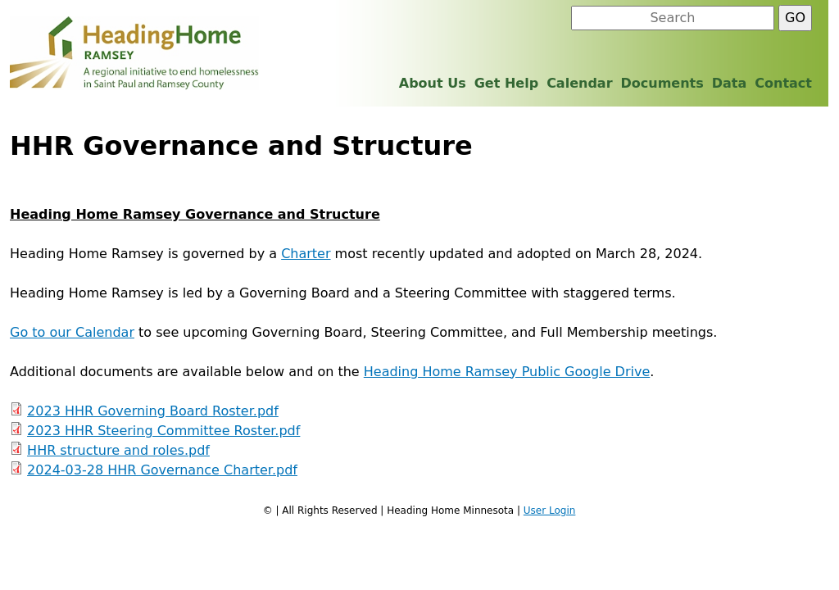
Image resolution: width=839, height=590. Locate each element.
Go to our (42, 332)
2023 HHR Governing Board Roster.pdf (153, 411)
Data (729, 83)
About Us (432, 83)
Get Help (506, 83)
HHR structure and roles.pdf (118, 450)
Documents (662, 83)
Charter (305, 253)
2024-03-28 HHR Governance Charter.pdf (162, 470)
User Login (550, 510)
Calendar (104, 332)
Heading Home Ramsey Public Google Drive (507, 371)
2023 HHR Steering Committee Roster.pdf (163, 430)
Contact (783, 83)
